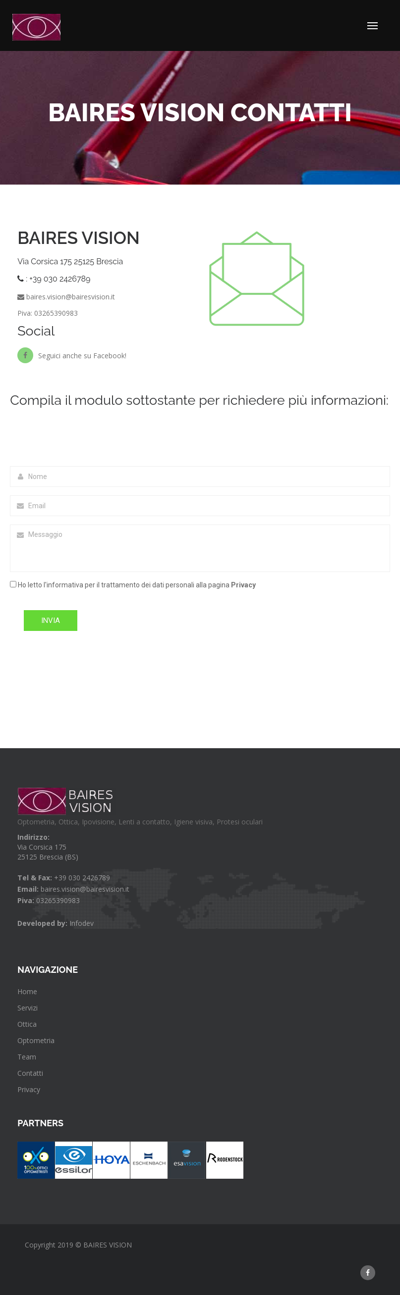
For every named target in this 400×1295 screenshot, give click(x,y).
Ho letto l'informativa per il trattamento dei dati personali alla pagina (122, 585)
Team (26, 1056)
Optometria (36, 1040)
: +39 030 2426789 (53, 279)
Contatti (30, 1073)
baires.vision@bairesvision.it (70, 296)
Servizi (27, 1007)
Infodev (81, 923)
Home (27, 991)
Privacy (243, 585)
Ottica (27, 1024)
